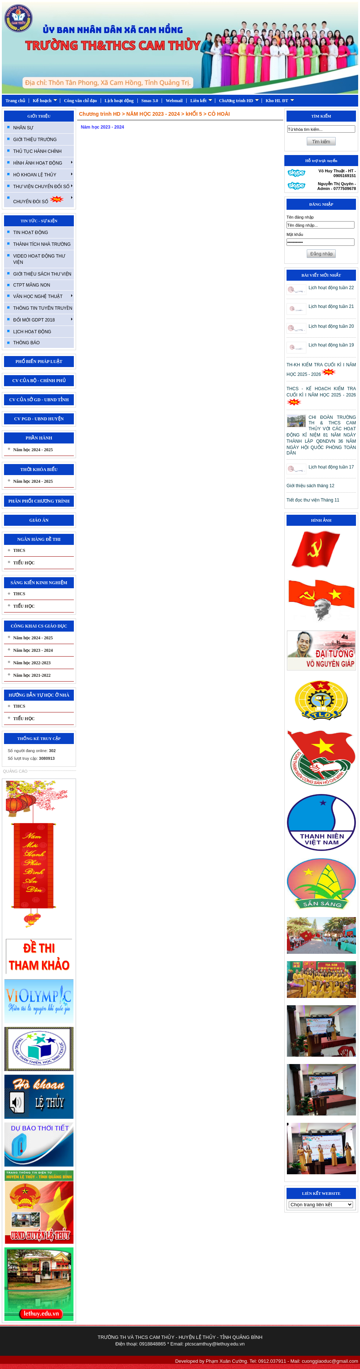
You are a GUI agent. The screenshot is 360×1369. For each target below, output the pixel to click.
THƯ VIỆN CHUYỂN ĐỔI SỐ (43, 186)
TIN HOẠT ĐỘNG (30, 232)
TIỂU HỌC (24, 562)
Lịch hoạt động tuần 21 (331, 306)
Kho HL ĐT (280, 100)
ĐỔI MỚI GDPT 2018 (43, 320)
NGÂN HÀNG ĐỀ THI (39, 539)
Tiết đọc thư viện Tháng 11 (313, 500)
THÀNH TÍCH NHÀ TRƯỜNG (42, 244)
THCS (19, 550)
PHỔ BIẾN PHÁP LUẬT (38, 361)
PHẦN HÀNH (39, 438)
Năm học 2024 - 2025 (33, 449)
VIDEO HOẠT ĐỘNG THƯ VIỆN (39, 259)
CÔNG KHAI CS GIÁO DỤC (39, 626)
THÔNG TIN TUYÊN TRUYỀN (42, 308)
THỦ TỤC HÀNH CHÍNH (37, 151)
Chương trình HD (239, 100)
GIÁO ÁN (38, 520)
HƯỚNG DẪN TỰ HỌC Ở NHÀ (38, 695)
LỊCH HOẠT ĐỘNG (32, 331)
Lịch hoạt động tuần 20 (331, 326)
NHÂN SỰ (23, 127)
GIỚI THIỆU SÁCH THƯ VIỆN (42, 274)
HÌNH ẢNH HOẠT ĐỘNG (43, 163)
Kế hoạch (45, 100)
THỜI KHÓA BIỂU (38, 469)
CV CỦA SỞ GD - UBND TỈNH (39, 399)
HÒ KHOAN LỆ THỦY (43, 174)
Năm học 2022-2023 (32, 662)
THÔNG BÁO (26, 342)
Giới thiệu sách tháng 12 (310, 485)
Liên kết (201, 100)
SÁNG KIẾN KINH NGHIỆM (39, 582)
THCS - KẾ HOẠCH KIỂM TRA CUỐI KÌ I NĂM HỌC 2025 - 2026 (321, 396)
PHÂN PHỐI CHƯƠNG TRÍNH (38, 501)
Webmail (174, 100)
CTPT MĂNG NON (31, 285)
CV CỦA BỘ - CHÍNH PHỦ (38, 380)
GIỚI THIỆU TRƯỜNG (35, 139)
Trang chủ (15, 100)
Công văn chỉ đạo (80, 100)
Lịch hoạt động (119, 100)
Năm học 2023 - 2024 (33, 650)
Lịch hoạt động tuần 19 (331, 345)
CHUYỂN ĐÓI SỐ (43, 199)
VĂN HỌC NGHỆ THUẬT (43, 296)
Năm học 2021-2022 (32, 675)
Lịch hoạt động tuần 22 (331, 287)
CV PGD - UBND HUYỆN (39, 418)
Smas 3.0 (149, 100)
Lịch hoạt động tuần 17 (331, 467)
